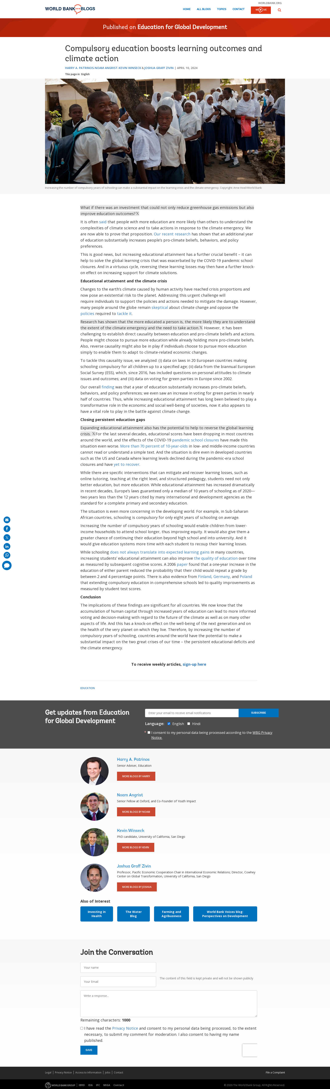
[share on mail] (7, 520)
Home (186, 9)
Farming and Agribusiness (171, 914)
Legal (48, 1072)
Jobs (107, 1072)
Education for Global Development (182, 28)
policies (87, 313)
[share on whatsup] (7, 555)
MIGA (106, 1085)
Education (87, 688)
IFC (98, 1085)
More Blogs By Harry (136, 776)
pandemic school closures (195, 439)
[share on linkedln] (7, 546)
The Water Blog (133, 914)
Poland (246, 576)
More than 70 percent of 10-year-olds (154, 446)
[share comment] (7, 565)
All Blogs (204, 9)
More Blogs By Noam (136, 812)
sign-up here (194, 664)
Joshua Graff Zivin (159, 67)
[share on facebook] (7, 528)
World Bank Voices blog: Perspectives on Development (225, 914)
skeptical (160, 307)
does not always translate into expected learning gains (160, 552)
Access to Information (88, 1072)
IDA (90, 1085)
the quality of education (216, 558)
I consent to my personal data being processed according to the (211, 735)
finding (108, 386)
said (102, 221)
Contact (239, 9)
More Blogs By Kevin (135, 847)
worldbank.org (270, 3)
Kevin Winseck (130, 67)
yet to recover (126, 464)
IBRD (82, 1085)
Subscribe (258, 712)
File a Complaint (275, 1072)
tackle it (124, 313)
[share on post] (7, 537)
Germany (221, 576)
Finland (204, 576)
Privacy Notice (125, 1028)
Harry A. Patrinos (79, 67)
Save (89, 1050)
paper (182, 564)
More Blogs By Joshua (137, 887)
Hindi (196, 723)
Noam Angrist (106, 67)
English (85, 74)
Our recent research (172, 233)
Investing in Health (97, 914)
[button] (279, 10)
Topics (221, 9)
